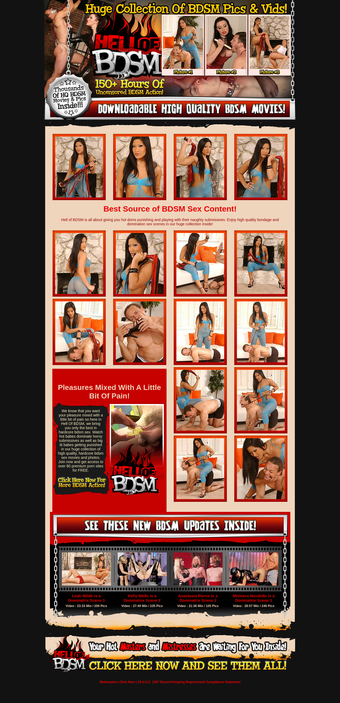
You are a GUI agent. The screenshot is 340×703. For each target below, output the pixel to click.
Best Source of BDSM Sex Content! (170, 208)
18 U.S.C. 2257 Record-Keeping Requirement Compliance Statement (189, 682)
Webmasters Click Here (117, 682)
